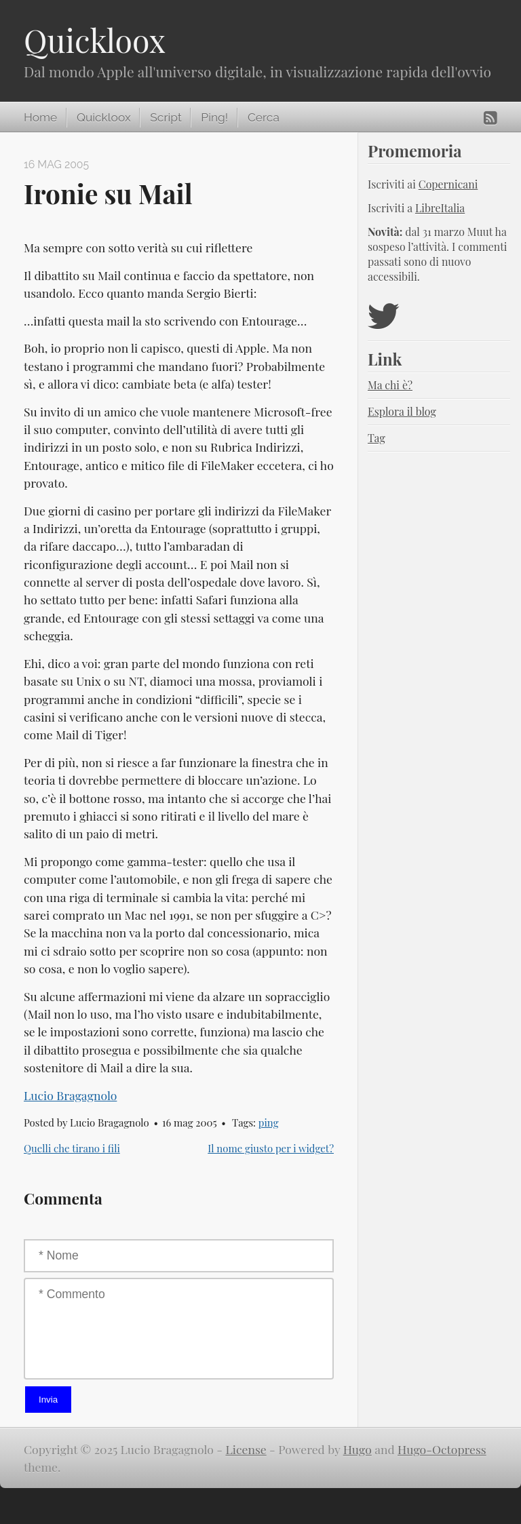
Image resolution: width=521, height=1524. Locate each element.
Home (40, 117)
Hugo (357, 1449)
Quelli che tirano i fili (72, 1148)
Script (165, 117)
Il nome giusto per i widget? (271, 1148)
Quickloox (95, 40)
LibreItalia (440, 208)
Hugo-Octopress (442, 1449)
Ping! (214, 117)
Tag (376, 438)
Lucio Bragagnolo (70, 1095)
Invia (48, 1399)
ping (268, 1122)
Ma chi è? (390, 385)
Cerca (263, 117)
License (245, 1449)
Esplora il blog (402, 411)
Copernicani (448, 184)
